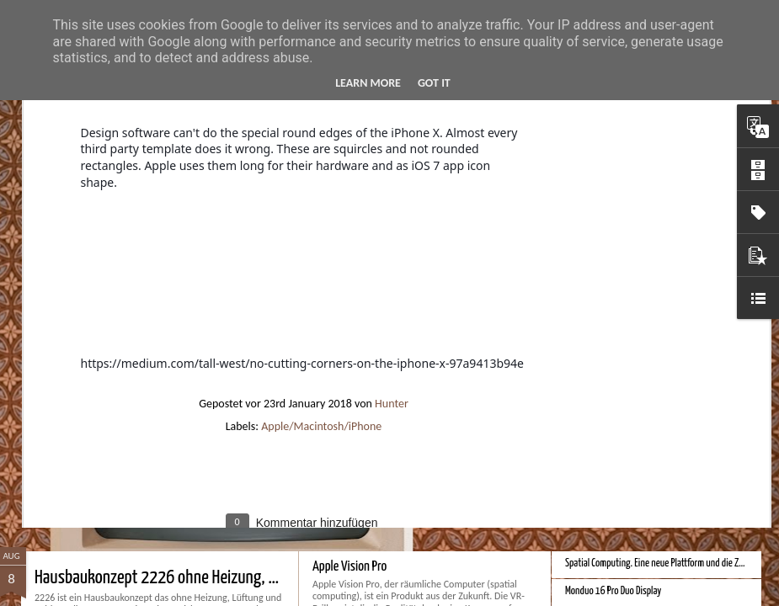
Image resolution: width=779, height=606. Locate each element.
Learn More (368, 83)
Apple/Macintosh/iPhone (321, 249)
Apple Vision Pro (349, 567)
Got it (434, 83)
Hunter (391, 226)
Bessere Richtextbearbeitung (617, 401)
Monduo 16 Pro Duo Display (613, 591)
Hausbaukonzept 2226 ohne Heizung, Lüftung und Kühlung (216, 577)
